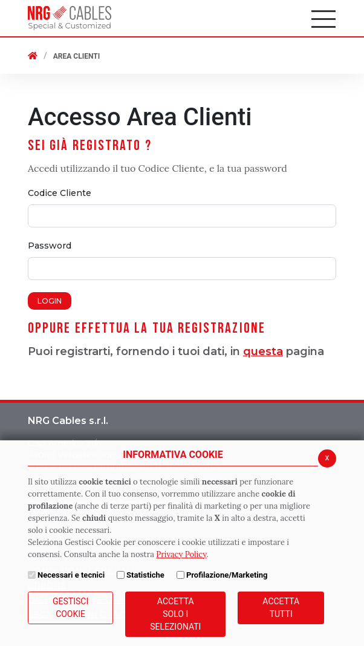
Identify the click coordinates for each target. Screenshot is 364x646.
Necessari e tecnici (71, 574)
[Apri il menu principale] (324, 18)
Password (49, 245)
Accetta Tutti (280, 607)
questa (263, 351)
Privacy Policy (181, 554)
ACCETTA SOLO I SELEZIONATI (175, 613)
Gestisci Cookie (70, 607)
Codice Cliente (59, 193)
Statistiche (145, 574)
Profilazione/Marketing (227, 574)
